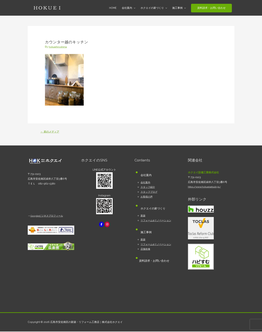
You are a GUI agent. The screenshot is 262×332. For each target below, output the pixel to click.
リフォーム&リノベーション (157, 220)
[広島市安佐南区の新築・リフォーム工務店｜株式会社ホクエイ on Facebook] (101, 225)
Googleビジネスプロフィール (47, 216)
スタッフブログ (150, 192)
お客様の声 (147, 197)
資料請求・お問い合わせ (156, 261)
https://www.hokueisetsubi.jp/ (206, 187)
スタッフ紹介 (148, 187)
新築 (143, 216)
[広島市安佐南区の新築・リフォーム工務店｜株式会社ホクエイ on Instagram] (107, 225)
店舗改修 (146, 249)
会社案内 (146, 182)
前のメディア (51, 131)
